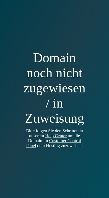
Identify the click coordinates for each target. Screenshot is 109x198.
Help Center (56, 135)
